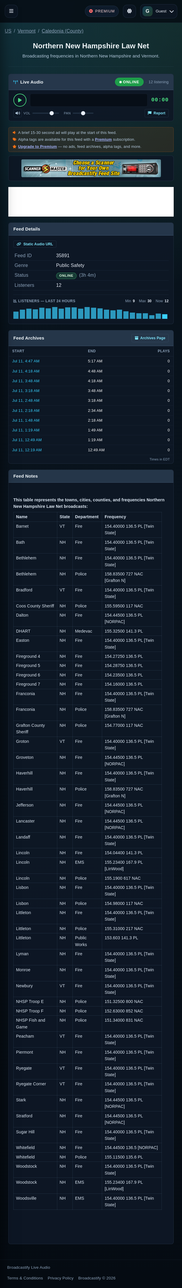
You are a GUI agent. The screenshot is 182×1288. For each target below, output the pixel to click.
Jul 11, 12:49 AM (27, 440)
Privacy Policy (61, 1278)
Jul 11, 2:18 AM (25, 410)
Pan (67, 113)
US (8, 30)
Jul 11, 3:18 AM (25, 390)
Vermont (27, 30)
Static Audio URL (35, 244)
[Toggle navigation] (11, 11)
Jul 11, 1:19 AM (25, 430)
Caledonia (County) (62, 30)
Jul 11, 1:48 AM (25, 420)
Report (156, 113)
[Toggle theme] (129, 11)
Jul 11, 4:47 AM (25, 361)
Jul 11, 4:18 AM (25, 371)
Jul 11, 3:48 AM (25, 381)
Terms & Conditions (25, 1278)
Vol (26, 113)
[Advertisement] (91, 202)
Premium (103, 139)
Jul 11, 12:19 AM (27, 450)
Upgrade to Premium (37, 146)
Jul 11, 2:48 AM (25, 400)
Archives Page (150, 338)
